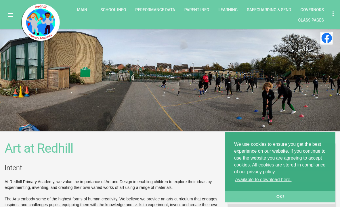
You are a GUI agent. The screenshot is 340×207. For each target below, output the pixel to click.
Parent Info (196, 9)
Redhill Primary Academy (40, 22)
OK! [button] (280, 196)
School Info (113, 9)
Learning (228, 9)
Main (82, 9)
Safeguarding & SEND (269, 9)
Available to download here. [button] (263, 179)
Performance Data (155, 9)
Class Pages (311, 20)
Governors (312, 9)
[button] (10, 15)
